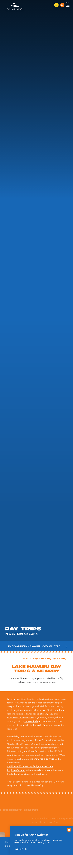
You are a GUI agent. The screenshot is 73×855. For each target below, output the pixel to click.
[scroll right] (66, 646)
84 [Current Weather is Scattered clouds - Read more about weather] (56, 5)
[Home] (15, 5)
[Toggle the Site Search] (62, 5)
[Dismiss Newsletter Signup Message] (69, 830)
